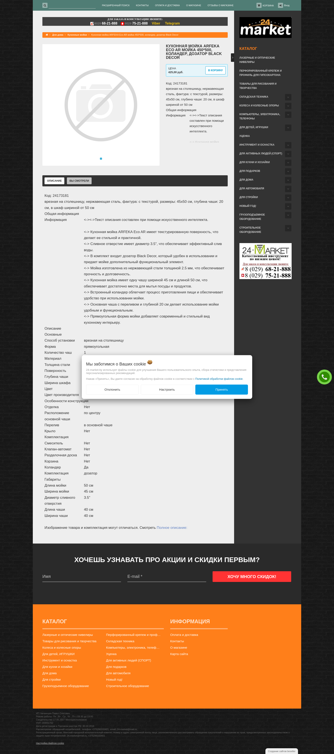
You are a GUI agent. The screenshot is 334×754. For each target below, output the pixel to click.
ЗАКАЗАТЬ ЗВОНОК (325, 376)
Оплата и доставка (184, 635)
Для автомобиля (251, 188)
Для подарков (249, 171)
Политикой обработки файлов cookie (219, 378)
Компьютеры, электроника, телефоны (259, 116)
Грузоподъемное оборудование (252, 216)
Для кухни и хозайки (254, 162)
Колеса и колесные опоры (259, 105)
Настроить (167, 389)
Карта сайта (179, 654)
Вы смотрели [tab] (79, 180)
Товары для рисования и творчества (257, 86)
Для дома (246, 179)
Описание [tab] (54, 180)
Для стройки (248, 197)
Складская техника (253, 96)
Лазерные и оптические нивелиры (257, 60)
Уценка (244, 136)
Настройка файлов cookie (50, 743)
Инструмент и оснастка (256, 144)
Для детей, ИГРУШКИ (253, 127)
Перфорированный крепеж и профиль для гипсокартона (260, 73)
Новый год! (247, 205)
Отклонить (112, 389)
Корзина (268, 5)
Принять (221, 389)
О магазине (178, 647)
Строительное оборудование (250, 229)
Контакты (177, 641)
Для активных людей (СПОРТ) (260, 153)
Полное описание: (172, 528)
